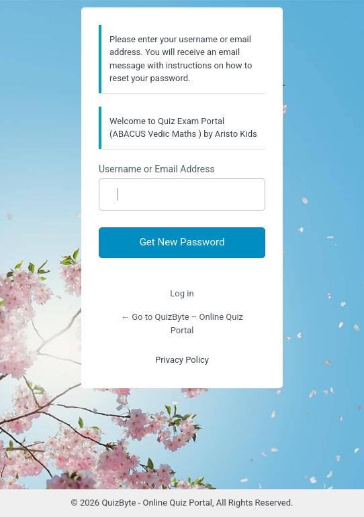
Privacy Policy (182, 360)
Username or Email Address (157, 169)
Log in (181, 293)
